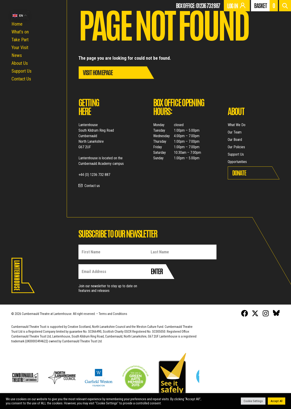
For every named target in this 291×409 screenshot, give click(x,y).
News (17, 55)
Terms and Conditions (113, 314)
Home (17, 24)
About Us (20, 63)
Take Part (20, 39)
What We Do (236, 125)
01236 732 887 (208, 5)
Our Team (235, 132)
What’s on (20, 32)
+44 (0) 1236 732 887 (94, 174)
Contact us (92, 186)
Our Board (235, 139)
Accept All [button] (276, 401)
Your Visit (20, 47)
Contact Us (21, 79)
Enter (157, 271)
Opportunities (237, 162)
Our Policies (236, 147)
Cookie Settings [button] (253, 401)
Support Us (22, 71)
